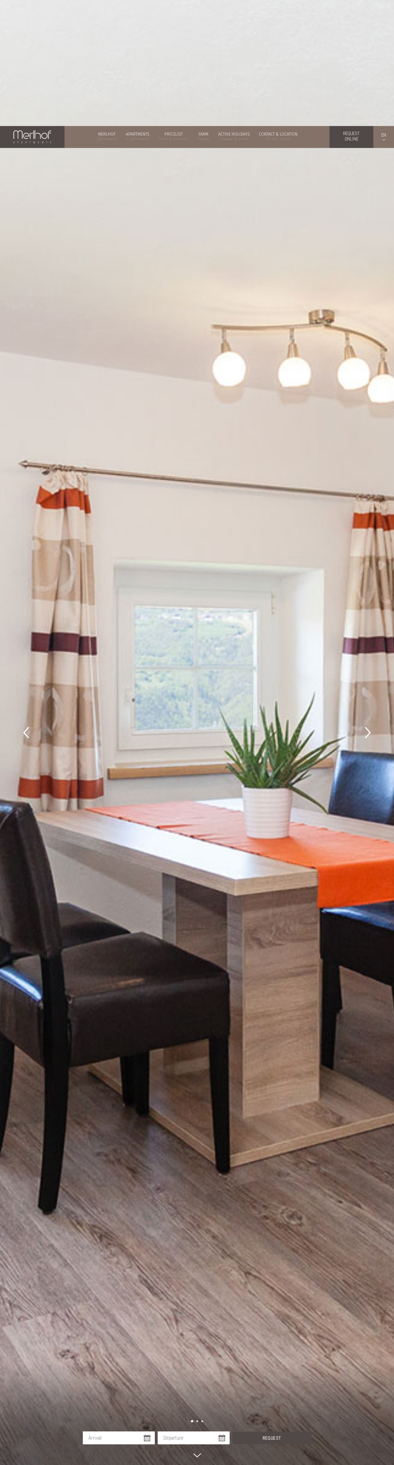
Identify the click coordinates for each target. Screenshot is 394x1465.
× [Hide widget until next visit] (17, 1432)
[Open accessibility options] (11, 1437)
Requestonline (351, 10)
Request (272, 1336)
